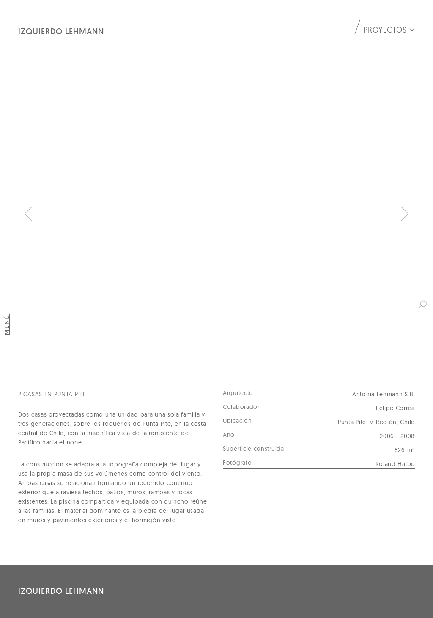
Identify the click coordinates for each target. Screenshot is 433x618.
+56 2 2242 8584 (221, 571)
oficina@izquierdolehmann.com (345, 571)
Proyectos (385, 30)
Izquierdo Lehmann (61, 31)
